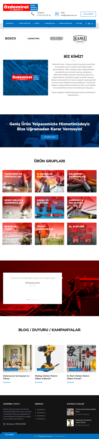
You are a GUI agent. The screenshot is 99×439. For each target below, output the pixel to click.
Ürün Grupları (24, 23)
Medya (37, 23)
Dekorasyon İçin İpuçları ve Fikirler (16, 377)
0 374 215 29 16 (44, 15)
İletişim (79, 23)
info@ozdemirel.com (69, 15)
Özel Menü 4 (41, 419)
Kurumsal (10, 23)
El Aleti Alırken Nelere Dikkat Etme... (86, 410)
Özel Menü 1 (41, 409)
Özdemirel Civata (45, 436)
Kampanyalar (50, 23)
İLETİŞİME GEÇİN (49, 137)
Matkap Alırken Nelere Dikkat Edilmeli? (46, 377)
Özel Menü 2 (41, 413)
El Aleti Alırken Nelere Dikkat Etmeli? (78, 377)
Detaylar (6, 382)
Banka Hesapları (65, 23)
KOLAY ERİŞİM (9, 435)
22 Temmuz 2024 (11, 369)
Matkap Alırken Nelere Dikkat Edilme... (83, 421)
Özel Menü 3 (41, 416)
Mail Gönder (88, 14)
